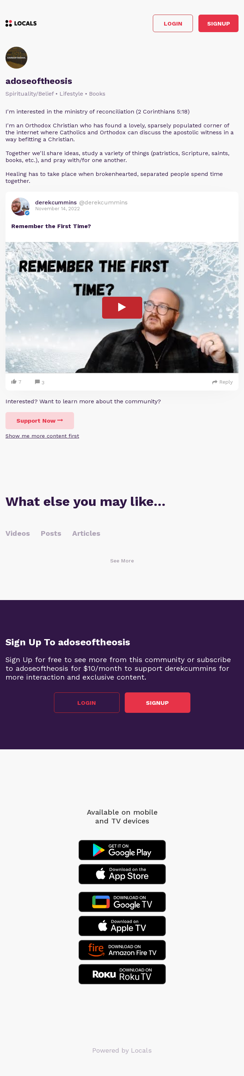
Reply (222, 382)
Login (173, 23)
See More (122, 561)
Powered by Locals (122, 1050)
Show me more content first (42, 436)
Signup (218, 23)
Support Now (39, 420)
